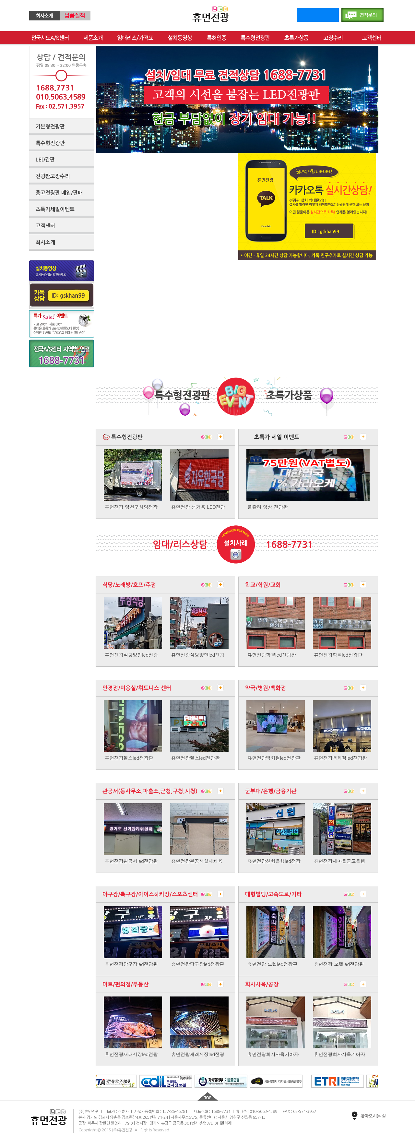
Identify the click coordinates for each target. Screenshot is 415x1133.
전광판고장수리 (53, 176)
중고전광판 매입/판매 (59, 192)
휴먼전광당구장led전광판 (131, 964)
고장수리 (335, 38)
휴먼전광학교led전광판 (271, 654)
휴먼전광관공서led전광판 (131, 861)
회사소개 (44, 15)
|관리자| (226, 1123)
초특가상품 (296, 38)
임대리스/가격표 (135, 38)
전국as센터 (50, 38)
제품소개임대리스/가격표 (93, 38)
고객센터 (371, 38)
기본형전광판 (50, 126)
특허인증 (216, 38)
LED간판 (45, 159)
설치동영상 (180, 38)
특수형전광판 (255, 38)
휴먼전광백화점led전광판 (274, 758)
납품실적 (75, 15)
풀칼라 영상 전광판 (267, 507)
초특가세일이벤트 (55, 209)
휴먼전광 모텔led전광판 (272, 964)
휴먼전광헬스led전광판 (129, 758)
